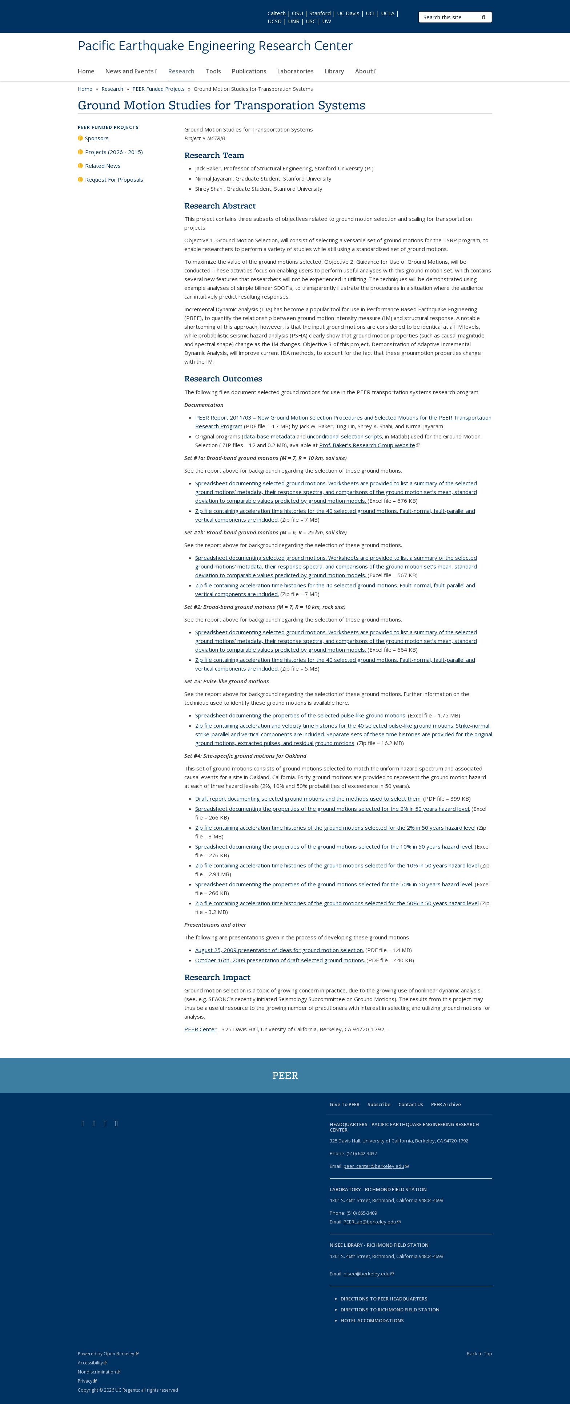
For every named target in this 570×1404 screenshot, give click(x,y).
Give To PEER (345, 1104)
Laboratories (295, 71)
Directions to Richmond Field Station (390, 1309)
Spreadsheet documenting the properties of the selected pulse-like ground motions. (300, 715)
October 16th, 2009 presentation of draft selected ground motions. (280, 960)
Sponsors (97, 138)
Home (86, 71)
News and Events (131, 71)
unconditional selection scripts (344, 436)
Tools (213, 71)
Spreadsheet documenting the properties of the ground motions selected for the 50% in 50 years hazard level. (334, 884)
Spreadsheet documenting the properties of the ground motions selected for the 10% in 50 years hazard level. (334, 846)
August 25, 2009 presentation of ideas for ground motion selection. (279, 950)
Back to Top (479, 1353)
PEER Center (200, 1029)
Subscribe (379, 1104)
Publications (249, 71)
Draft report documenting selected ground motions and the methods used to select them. (308, 798)
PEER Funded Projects (158, 88)
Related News (103, 165)
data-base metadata (269, 436)
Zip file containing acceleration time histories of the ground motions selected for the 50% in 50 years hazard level (337, 903)
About (366, 71)
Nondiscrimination (99, 1372)
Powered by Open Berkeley (108, 1354)
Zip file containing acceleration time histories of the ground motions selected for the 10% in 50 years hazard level (337, 865)
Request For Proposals (114, 179)
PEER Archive (446, 1104)
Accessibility (92, 1363)
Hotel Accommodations (372, 1320)
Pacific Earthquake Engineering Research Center (215, 46)
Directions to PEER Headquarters (385, 1298)
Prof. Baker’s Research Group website (369, 445)
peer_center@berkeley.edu (376, 1166)
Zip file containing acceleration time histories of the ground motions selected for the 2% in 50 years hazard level (335, 827)
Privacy (87, 1381)
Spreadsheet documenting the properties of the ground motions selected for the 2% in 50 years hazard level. (332, 808)
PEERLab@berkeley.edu (372, 1221)
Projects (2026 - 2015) (114, 151)
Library (334, 71)
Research (181, 71)
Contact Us (410, 1104)
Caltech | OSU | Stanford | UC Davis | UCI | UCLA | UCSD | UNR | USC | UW (333, 17)
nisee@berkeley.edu (369, 1273)
